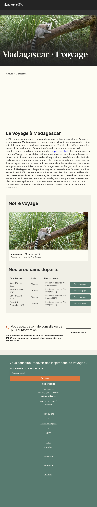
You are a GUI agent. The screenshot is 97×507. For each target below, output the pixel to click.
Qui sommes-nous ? (48, 401)
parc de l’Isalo (61, 151)
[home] (23, 6)
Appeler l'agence (78, 332)
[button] (90, 5)
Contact (48, 405)
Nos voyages (48, 389)
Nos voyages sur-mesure (48, 393)
